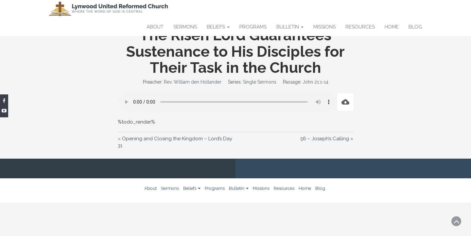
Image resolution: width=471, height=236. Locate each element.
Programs (253, 27)
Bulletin (290, 27)
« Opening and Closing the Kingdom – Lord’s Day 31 (175, 142)
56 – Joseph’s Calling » (326, 139)
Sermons (185, 27)
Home (392, 27)
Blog (415, 27)
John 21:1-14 (315, 82)
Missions (324, 27)
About (155, 27)
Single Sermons (259, 82)
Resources (360, 27)
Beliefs (218, 27)
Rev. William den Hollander (192, 82)
